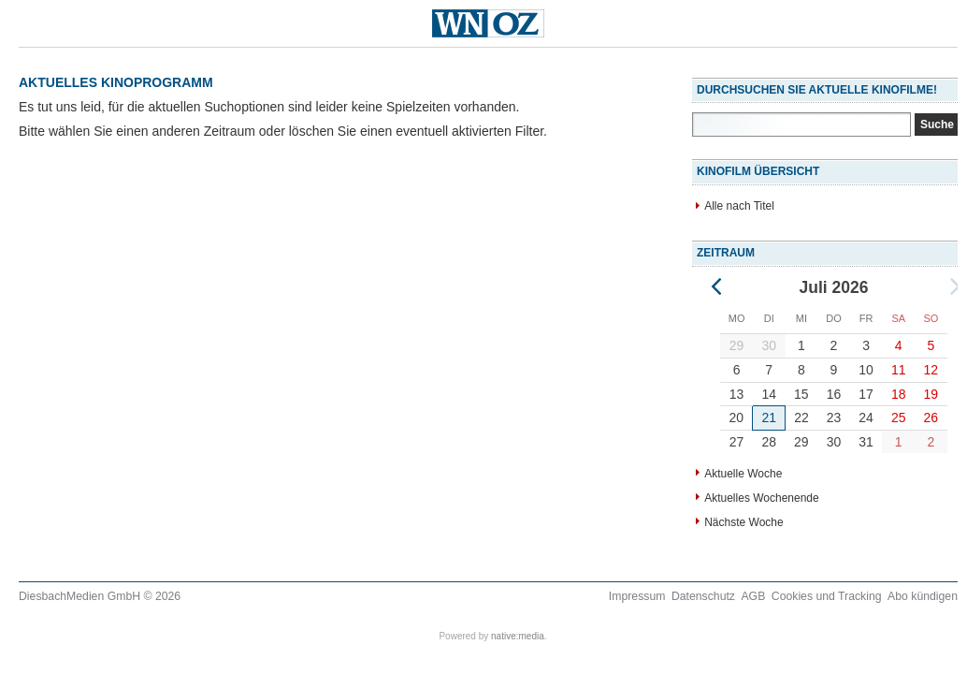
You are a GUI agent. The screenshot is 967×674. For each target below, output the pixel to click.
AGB (753, 596)
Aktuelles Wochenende (761, 498)
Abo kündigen (923, 596)
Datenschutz (703, 596)
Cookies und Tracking (827, 596)
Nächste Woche (744, 522)
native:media (517, 636)
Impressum (637, 596)
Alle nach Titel (739, 205)
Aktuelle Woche (743, 473)
